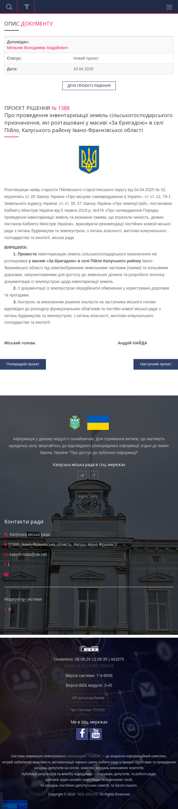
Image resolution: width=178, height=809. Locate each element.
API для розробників (88, 698)
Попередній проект (23, 364)
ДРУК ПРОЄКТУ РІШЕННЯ (89, 86)
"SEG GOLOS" (87, 794)
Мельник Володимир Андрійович (37, 47)
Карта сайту (88, 496)
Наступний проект (155, 364)
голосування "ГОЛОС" (84, 756)
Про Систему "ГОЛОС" (88, 710)
